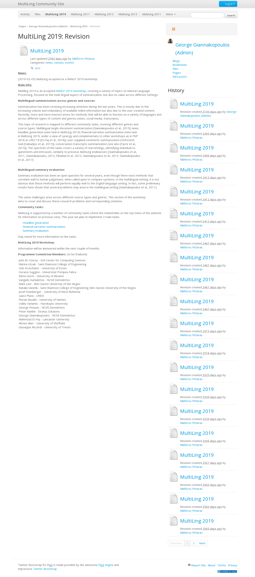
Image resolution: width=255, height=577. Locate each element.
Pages (22, 26)
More (171, 14)
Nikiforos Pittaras (83, 58)
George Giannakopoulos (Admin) (48, 26)
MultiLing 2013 (127, 14)
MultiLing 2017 (80, 14)
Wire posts (180, 76)
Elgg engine (105, 565)
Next (202, 543)
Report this (197, 565)
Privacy (232, 565)
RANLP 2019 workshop (71, 91)
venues (59, 62)
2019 (37, 68)
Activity (25, 14)
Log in (228, 4)
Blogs (176, 61)
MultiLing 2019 (78, 26)
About (211, 565)
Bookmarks (180, 65)
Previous (176, 543)
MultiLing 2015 (104, 14)
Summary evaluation (36, 230)
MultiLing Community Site (41, 3)
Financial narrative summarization (44, 226)
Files (37, 14)
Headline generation (36, 223)
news (49, 62)
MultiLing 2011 (151, 14)
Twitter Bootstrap (45, 569)
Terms (221, 565)
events (69, 62)
